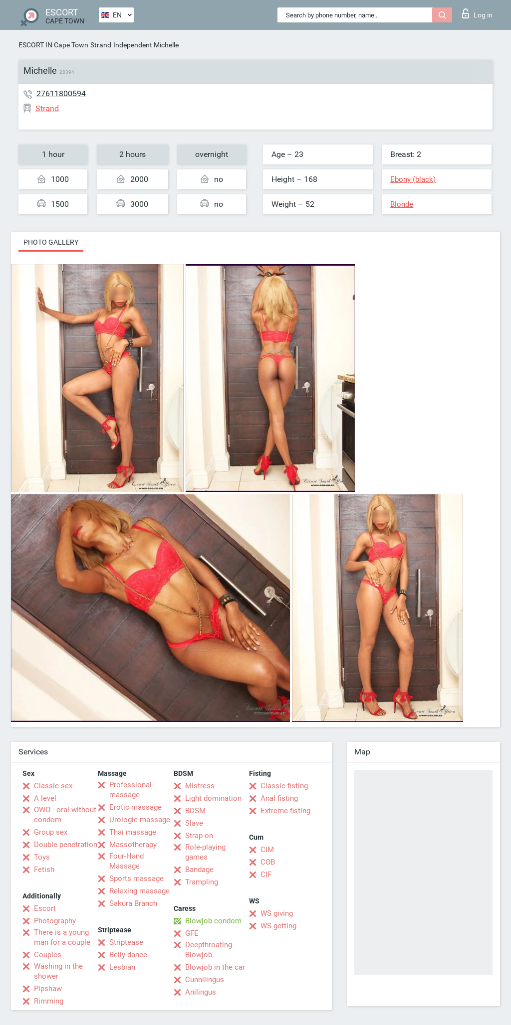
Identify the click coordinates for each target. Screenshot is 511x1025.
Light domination (213, 798)
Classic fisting (284, 785)
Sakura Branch (133, 903)
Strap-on (199, 835)
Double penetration (65, 844)
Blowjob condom (213, 920)
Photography (55, 920)
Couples (47, 954)
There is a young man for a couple (62, 937)
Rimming (48, 1001)
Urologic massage (139, 819)
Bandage (199, 869)
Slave (194, 823)
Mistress (200, 785)
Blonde (401, 204)
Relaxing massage (139, 890)
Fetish (44, 869)
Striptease (126, 942)
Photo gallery (50, 242)
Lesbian (122, 967)
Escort (45, 908)
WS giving (276, 913)
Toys (42, 857)
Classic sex (53, 785)
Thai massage (132, 832)
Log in (477, 13)
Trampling (201, 882)
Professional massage (130, 789)
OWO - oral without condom (65, 814)
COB (267, 862)
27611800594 (61, 93)
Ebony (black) (413, 179)
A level (45, 798)
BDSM (195, 810)
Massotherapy (133, 844)
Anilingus (200, 992)
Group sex (50, 832)
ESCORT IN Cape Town (53, 45)
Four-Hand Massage (126, 861)
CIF (265, 874)
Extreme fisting (285, 810)
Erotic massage (135, 807)
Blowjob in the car (215, 967)
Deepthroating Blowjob (208, 949)
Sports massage (136, 878)
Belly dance (128, 954)
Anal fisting (279, 798)
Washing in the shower (58, 971)
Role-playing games (205, 852)
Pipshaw (48, 988)
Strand (100, 45)
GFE (192, 933)
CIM (267, 849)
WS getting (278, 925)
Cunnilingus (204, 979)
